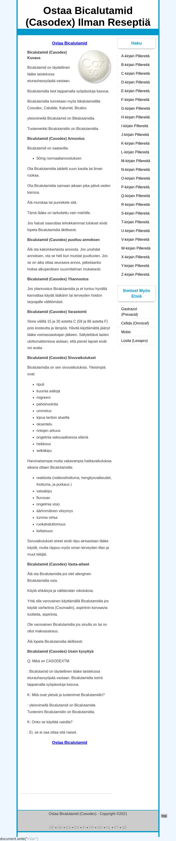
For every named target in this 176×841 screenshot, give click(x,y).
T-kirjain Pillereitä (135, 222)
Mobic (126, 332)
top (164, 816)
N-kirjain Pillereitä (135, 170)
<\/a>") (33, 839)
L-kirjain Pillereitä (135, 152)
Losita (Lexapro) (134, 341)
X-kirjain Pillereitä (135, 257)
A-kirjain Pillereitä (135, 56)
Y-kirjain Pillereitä (135, 266)
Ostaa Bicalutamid (69, 43)
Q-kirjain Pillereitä (135, 196)
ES (68, 828)
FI (84, 828)
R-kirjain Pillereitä (135, 205)
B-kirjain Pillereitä (135, 65)
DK (60, 828)
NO (100, 828)
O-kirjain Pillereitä (135, 178)
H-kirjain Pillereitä (135, 117)
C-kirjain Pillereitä (135, 73)
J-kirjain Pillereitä (135, 135)
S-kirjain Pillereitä (135, 213)
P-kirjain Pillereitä (135, 187)
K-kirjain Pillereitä (135, 143)
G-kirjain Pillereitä (135, 108)
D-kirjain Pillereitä (135, 82)
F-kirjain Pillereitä (135, 100)
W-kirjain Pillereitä (136, 248)
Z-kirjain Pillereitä (135, 274)
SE (124, 828)
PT (116, 828)
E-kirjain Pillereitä (135, 91)
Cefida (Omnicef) (135, 323)
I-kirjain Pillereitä (134, 126)
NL (108, 828)
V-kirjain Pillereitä (135, 239)
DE (51, 828)
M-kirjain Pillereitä (135, 161)
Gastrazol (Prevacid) (129, 311)
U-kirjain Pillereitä (135, 231)
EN (76, 828)
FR (91, 828)
